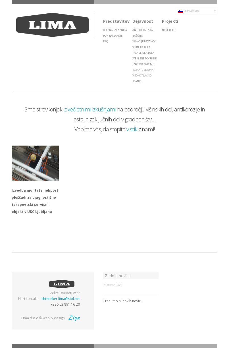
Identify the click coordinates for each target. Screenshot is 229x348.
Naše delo (168, 30)
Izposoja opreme (143, 64)
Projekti (170, 21)
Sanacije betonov (143, 41)
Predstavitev (116, 21)
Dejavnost (142, 21)
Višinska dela (141, 47)
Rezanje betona (142, 70)
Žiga (74, 317)
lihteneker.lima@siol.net (60, 298)
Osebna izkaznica (115, 30)
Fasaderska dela (143, 53)
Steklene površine (144, 58)
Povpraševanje (112, 36)
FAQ (105, 41)
